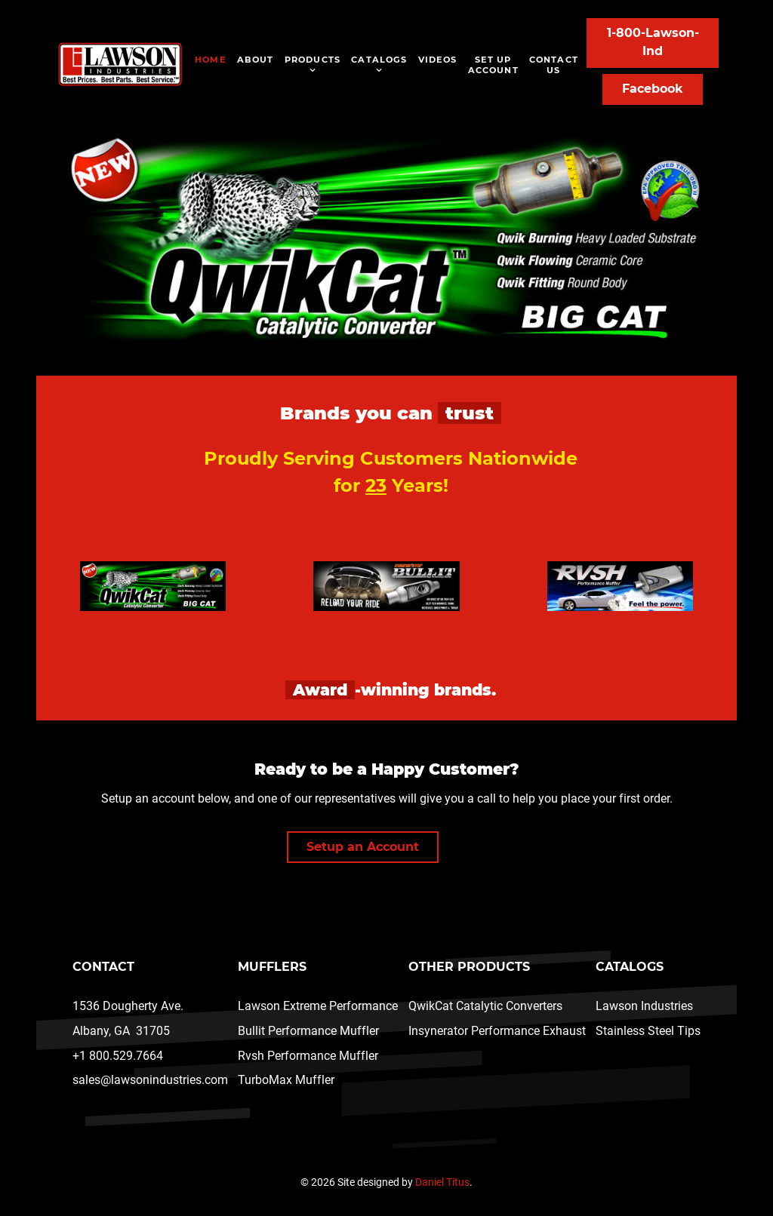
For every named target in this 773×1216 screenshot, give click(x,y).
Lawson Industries (644, 1006)
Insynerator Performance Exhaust (497, 1031)
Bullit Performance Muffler (308, 1031)
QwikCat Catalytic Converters (485, 1006)
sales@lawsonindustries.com (150, 1080)
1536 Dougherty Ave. (127, 1006)
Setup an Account (362, 847)
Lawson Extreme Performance (318, 1006)
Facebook (652, 88)
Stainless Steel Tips (648, 1031)
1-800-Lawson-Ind (653, 42)
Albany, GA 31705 (121, 1031)
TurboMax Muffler (286, 1080)
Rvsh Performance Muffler (308, 1056)
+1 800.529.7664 (117, 1056)
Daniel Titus (442, 1182)
